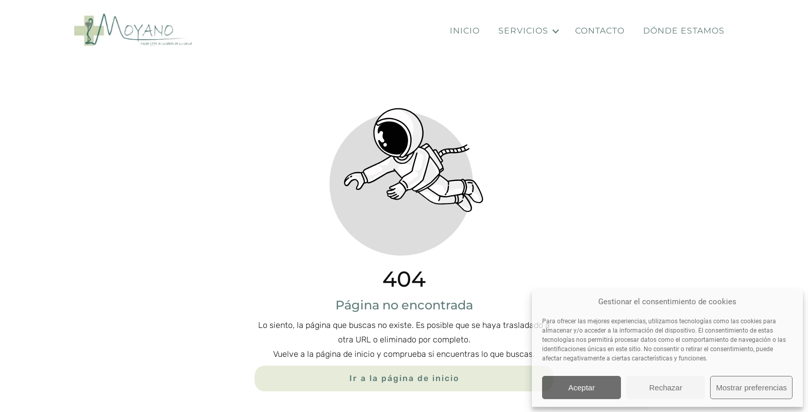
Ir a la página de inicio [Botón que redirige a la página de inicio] (404, 378)
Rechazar (665, 387)
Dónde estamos (684, 31)
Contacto (600, 31)
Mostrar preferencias (751, 387)
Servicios (529, 31)
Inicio (465, 31)
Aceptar (581, 387)
